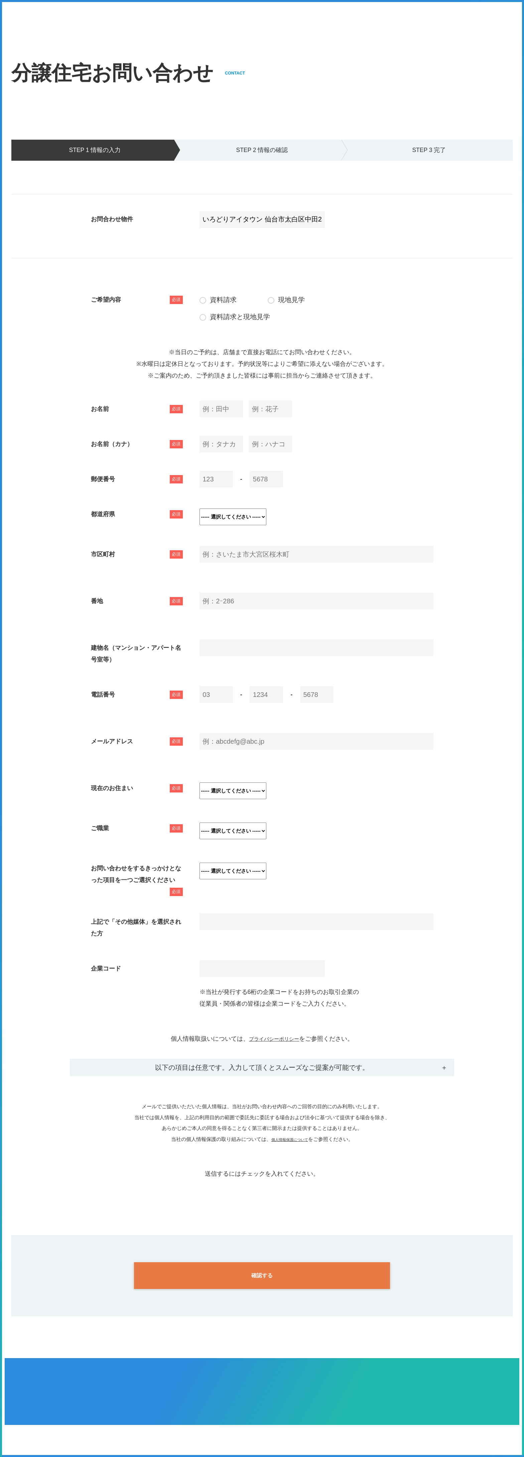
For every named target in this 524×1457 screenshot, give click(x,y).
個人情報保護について (290, 1139)
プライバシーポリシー (274, 1038)
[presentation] (262, 1193)
